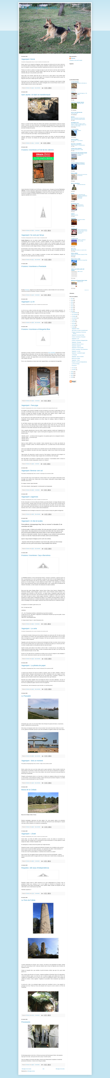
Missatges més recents (26, 1068)
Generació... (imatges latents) (77, 102)
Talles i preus (79, 271)
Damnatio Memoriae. (81, 184)
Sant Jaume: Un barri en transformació (35, 95)
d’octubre (74, 316)
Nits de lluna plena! (81, 164)
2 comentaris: (37, 230)
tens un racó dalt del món (76, 112)
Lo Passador (26, 696)
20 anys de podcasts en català (77, 149)
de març (74, 367)
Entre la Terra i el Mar (75, 259)
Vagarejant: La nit (27, 302)
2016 (72, 300)
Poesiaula (27, 289)
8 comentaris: (37, 623)
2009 (72, 371)
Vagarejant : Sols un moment (32, 761)
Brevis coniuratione (75, 183)
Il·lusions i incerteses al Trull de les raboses (37, 150)
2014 (72, 304)
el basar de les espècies (76, 148)
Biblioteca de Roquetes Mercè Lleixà (79, 280)
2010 (72, 311)
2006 (72, 377)
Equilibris (79, 130)
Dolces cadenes (74, 253)
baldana (73, 213)
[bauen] (72, 116)
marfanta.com (74, 228)
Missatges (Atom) (31, 1071)
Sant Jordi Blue (51, 352)
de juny (73, 323)
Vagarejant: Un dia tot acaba (32, 521)
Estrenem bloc (80, 281)
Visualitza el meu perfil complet (76, 60)
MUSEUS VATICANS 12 (82, 83)
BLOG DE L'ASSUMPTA (76, 143)
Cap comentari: (38, 87)
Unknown (73, 58)
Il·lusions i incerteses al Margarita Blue (35, 329)
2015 (72, 302)
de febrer (74, 369)
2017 (72, 298)
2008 (72, 373)
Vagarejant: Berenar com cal (32, 471)
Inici (43, 1068)
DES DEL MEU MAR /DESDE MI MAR (79, 152)
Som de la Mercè (74, 139)
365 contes (73, 248)
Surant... (73, 193)
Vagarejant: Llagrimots (29, 497)
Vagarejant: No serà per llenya (32, 235)
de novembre (75, 314)
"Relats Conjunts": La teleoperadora (78, 145)
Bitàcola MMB (74, 173)
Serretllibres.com (75, 122)
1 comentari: (37, 463)
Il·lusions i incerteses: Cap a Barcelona (35, 555)
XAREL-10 (73, 92)
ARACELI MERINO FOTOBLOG (78, 163)
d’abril (73, 327)
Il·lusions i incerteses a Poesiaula (33, 266)
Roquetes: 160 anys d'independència (35, 868)
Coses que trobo (74, 113)
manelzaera (73, 218)
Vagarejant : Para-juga (29, 405)
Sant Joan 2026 (80, 103)
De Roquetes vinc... (41, 7)
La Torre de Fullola (28, 900)
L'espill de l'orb (74, 238)
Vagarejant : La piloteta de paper (33, 665)
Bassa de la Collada (28, 790)
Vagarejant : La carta (29, 628)
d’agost (73, 319)
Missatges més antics (60, 1068)
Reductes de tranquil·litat (82, 260)
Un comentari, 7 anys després (77, 140)
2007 (72, 375)
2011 (72, 309)
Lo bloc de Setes (74, 129)
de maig (74, 325)
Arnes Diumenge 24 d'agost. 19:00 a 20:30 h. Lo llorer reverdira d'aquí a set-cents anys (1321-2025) (78, 124)
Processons (25, 1022)
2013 (72, 305)
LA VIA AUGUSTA (75, 82)
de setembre (74, 318)
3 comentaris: (37, 400)
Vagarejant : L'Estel (28, 834)
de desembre (75, 312)
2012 (72, 307)
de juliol (73, 321)
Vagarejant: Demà (28, 59)
